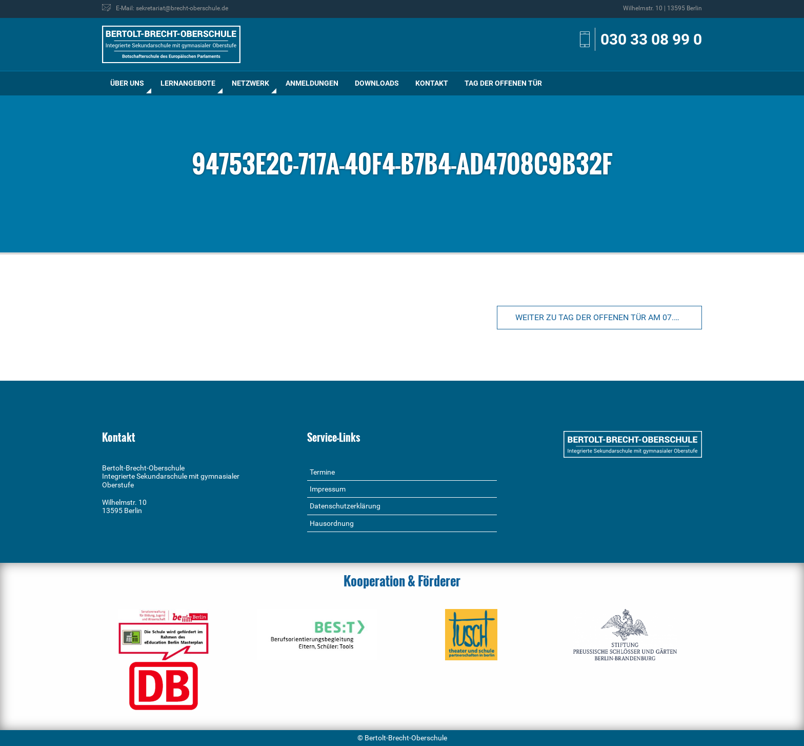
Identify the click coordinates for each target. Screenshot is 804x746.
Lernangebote (187, 83)
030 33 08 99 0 (651, 39)
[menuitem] (127, 83)
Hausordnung (332, 523)
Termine (322, 472)
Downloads (377, 83)
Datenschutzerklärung (345, 506)
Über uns (127, 83)
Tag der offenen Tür (503, 83)
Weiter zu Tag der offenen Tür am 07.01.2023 (608, 317)
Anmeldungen (312, 83)
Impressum (328, 489)
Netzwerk (250, 83)
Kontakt (431, 83)
